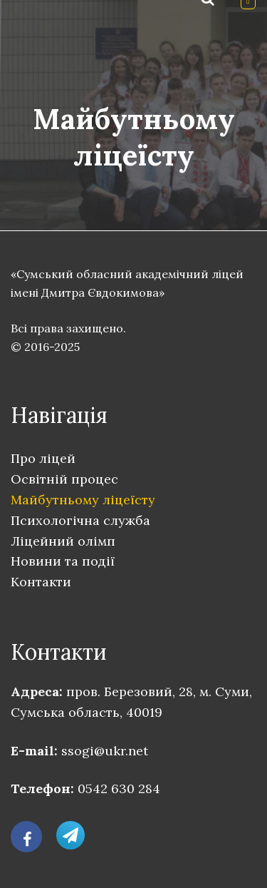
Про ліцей (43, 458)
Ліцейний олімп (63, 541)
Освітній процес (64, 479)
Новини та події (63, 561)
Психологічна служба (80, 520)
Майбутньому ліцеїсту (83, 499)
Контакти (41, 581)
